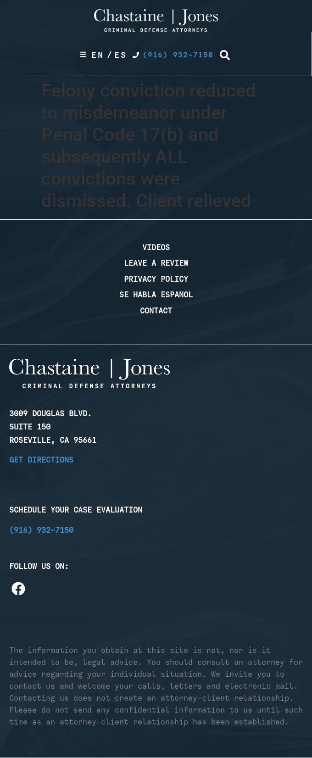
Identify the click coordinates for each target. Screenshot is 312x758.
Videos (156, 247)
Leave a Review (156, 263)
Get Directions (41, 460)
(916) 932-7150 (41, 530)
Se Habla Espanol (156, 295)
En (97, 55)
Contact (156, 311)
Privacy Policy (156, 279)
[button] (225, 55)
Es (120, 55)
